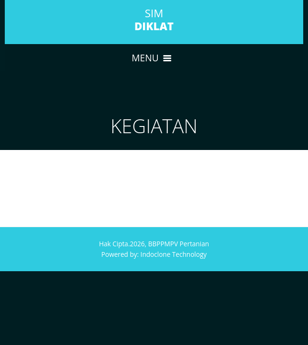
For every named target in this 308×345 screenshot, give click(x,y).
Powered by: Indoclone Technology (154, 254)
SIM (154, 20)
